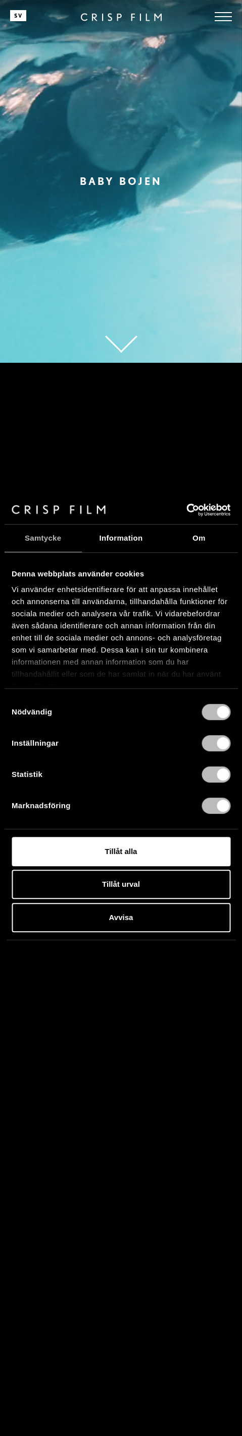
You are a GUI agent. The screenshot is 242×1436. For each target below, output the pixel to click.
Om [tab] (199, 538)
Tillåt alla (121, 851)
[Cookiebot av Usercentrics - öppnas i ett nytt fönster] (186, 509)
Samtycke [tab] (43, 538)
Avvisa (121, 917)
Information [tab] (121, 538)
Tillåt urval (121, 884)
